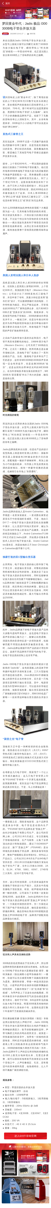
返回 (5, 3)
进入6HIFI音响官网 (25, 1136)
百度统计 (4, 1206)
